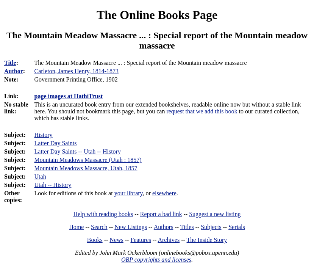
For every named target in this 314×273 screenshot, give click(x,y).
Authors (163, 227)
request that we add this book (201, 111)
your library (128, 193)
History (43, 135)
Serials (236, 227)
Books (95, 240)
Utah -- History (53, 185)
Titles (187, 227)
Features (140, 240)
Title (10, 63)
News (116, 240)
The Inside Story (207, 240)
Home (76, 227)
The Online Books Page (157, 15)
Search (99, 227)
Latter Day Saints (55, 143)
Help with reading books (103, 214)
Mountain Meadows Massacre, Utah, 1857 (85, 168)
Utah (40, 176)
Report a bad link (161, 214)
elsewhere (164, 193)
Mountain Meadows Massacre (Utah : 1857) (88, 160)
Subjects (211, 227)
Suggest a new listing (215, 214)
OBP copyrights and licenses (156, 259)
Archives (169, 240)
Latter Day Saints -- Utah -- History (77, 151)
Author (13, 71)
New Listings (130, 227)
